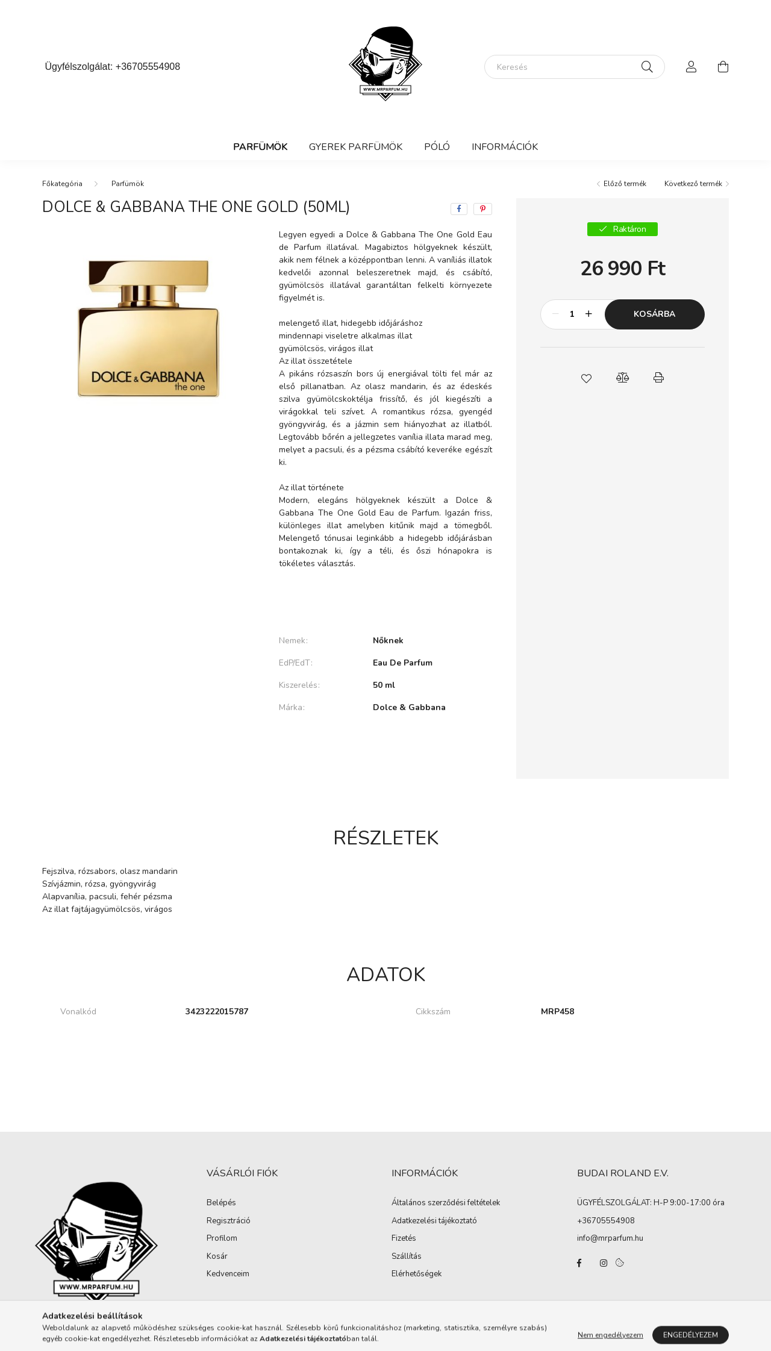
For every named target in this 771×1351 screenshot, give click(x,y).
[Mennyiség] (572, 314)
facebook (579, 1263)
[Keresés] (574, 67)
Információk (505, 147)
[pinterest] (482, 209)
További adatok (385, 749)
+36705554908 (148, 66)
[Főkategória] (62, 184)
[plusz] (589, 314)
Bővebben (385, 600)
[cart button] (723, 67)
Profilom (222, 1239)
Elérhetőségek (417, 1274)
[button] (586, 378)
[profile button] (691, 67)
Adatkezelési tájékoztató (434, 1221)
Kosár (217, 1257)
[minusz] (556, 314)
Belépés (221, 1203)
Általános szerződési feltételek (446, 1203)
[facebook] (459, 209)
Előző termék (625, 184)
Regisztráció (229, 1221)
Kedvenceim (228, 1274)
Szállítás (407, 1257)
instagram (604, 1263)
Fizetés (404, 1239)
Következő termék (693, 184)
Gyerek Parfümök (355, 147)
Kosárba (654, 314)
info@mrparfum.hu (610, 1238)
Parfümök (260, 147)
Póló (437, 147)
